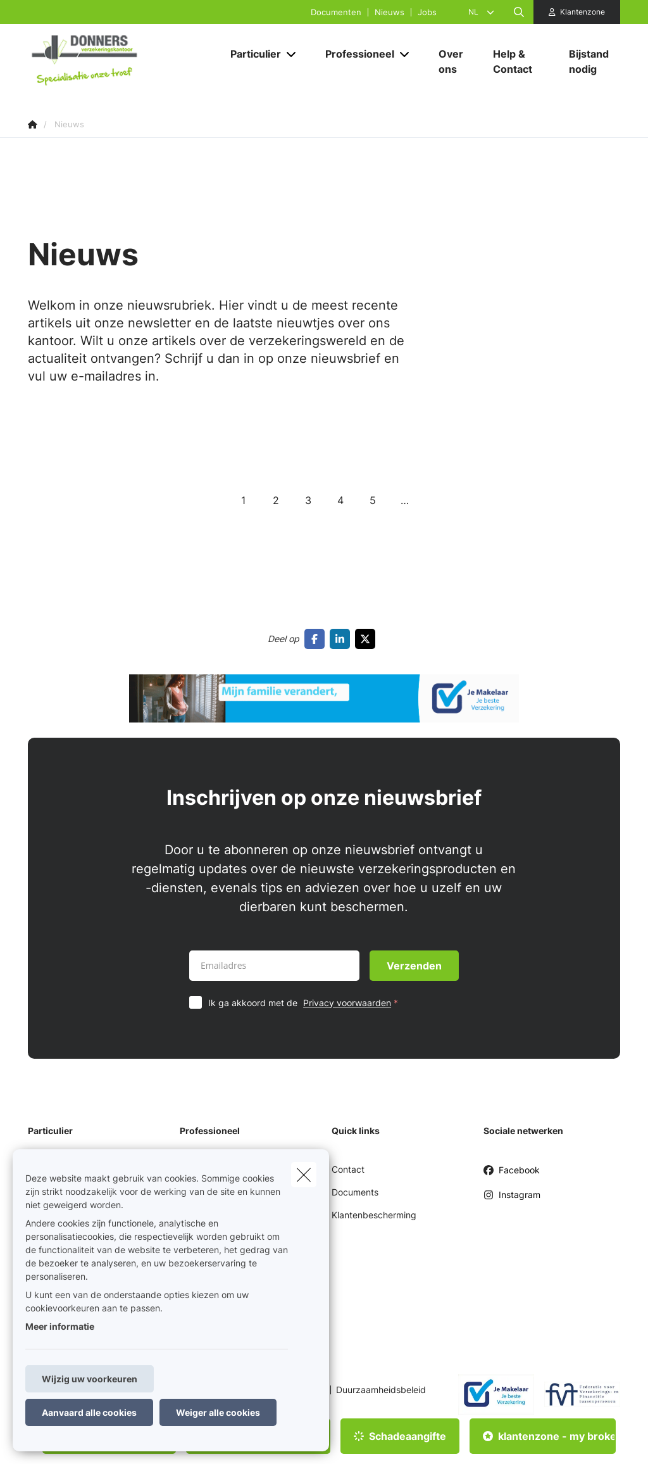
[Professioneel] (355, 54)
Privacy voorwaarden (347, 1002)
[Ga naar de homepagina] (123, 61)
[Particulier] (251, 54)
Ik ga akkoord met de (306, 1002)
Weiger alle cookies (218, 1412)
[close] (303, 1174)
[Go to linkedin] (342, 639)
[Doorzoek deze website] (518, 12)
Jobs (427, 12)
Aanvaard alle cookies (89, 1412)
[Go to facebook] (317, 639)
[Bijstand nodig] (588, 61)
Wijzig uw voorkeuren (89, 1378)
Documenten (336, 12)
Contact (348, 1169)
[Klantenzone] (577, 12)
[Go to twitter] (367, 639)
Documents (355, 1192)
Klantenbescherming (374, 1214)
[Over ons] (453, 61)
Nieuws (389, 12)
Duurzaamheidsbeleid (381, 1389)
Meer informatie (59, 1326)
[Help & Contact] (518, 61)
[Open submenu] (292, 54)
